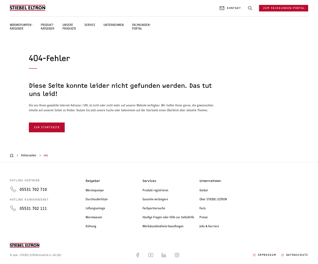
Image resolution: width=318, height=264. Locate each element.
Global (203, 190)
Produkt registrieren (155, 190)
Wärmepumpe (95, 190)
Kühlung (91, 226)
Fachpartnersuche (154, 208)
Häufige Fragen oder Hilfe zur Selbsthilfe (168, 217)
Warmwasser (94, 217)
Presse (203, 217)
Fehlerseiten (28, 155)
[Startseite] (12, 155)
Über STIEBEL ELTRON (213, 199)
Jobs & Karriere (209, 226)
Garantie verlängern (155, 199)
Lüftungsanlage (95, 208)
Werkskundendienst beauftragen (163, 226)
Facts (202, 208)
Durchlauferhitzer (97, 199)
